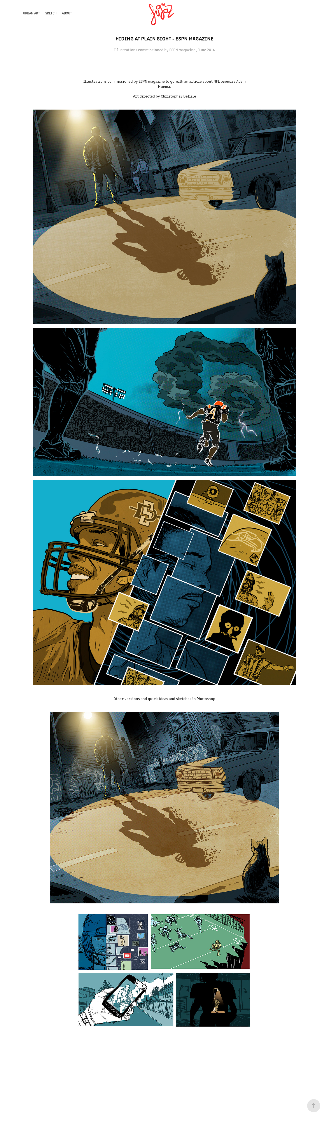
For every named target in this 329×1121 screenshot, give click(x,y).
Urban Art (31, 13)
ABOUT (67, 13)
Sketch (51, 13)
